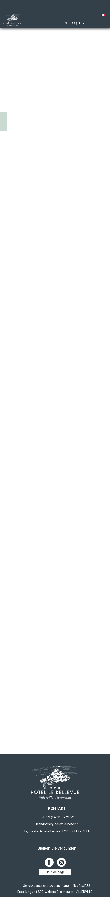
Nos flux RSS (81, 885)
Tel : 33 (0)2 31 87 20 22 (57, 817)
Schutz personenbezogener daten (46, 885)
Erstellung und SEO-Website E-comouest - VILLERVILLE (55, 892)
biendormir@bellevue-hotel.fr (57, 824)
